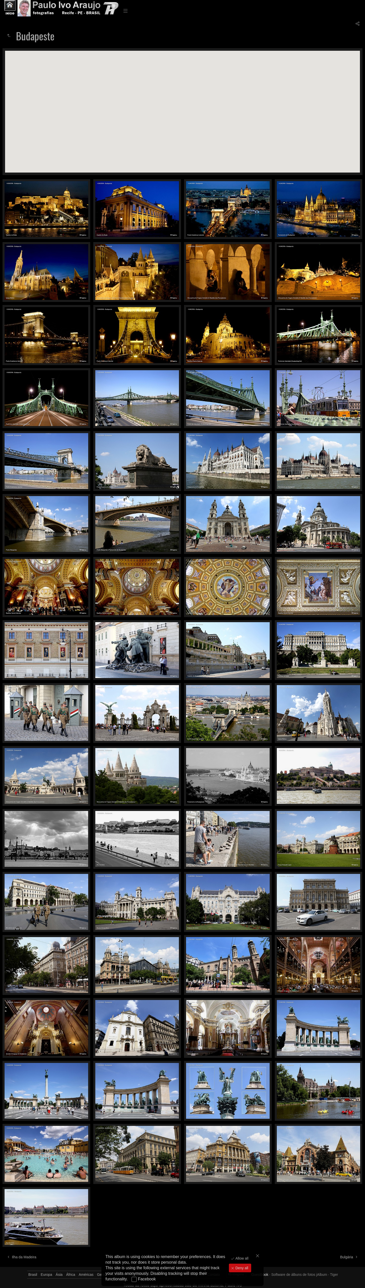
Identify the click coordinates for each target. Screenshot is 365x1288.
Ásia (59, 1275)
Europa (46, 1275)
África (70, 1275)
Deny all (241, 1268)
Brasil (32, 1275)
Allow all (241, 1258)
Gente (102, 1275)
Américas (86, 1275)
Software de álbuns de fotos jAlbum (299, 1275)
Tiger (334, 1275)
